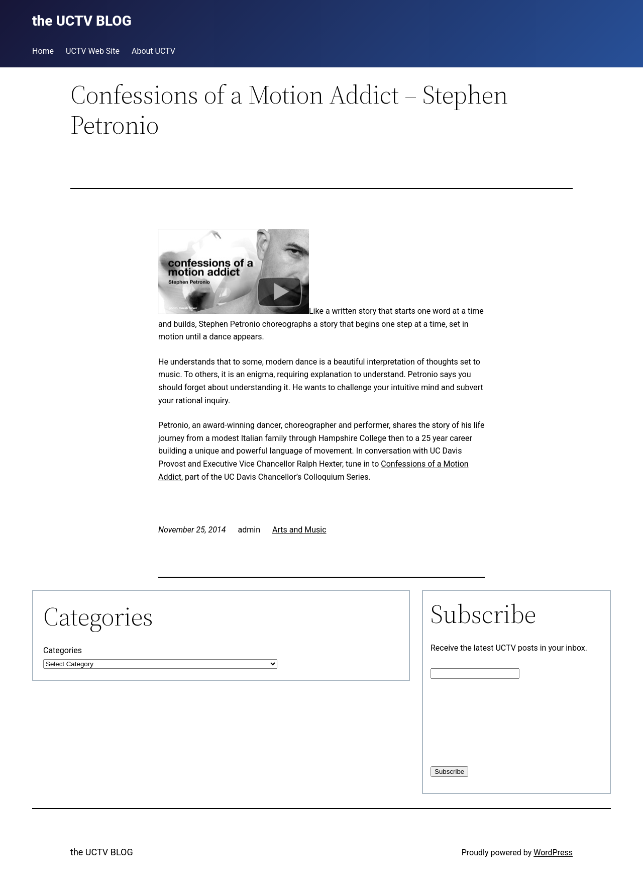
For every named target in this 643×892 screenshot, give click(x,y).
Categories (62, 650)
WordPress (553, 852)
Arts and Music (299, 529)
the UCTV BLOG (101, 852)
